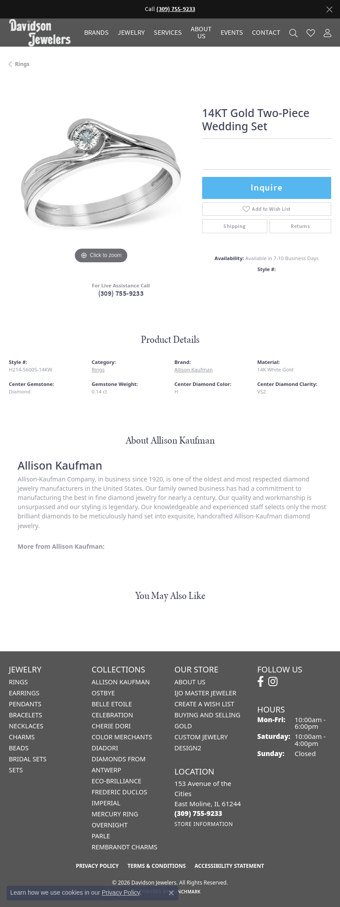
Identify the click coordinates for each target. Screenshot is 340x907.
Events (232, 32)
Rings (22, 64)
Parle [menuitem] (101, 836)
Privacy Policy (97, 866)
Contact (266, 32)
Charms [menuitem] (22, 737)
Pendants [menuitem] (25, 704)
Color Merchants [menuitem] (122, 737)
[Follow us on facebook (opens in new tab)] (260, 681)
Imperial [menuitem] (106, 803)
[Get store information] (203, 824)
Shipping (234, 226)
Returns (300, 226)
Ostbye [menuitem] (103, 693)
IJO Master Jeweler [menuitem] (205, 693)
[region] (101, 173)
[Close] (329, 9)
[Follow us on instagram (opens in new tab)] (272, 681)
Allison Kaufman (193, 369)
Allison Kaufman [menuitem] (121, 682)
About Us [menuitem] (189, 682)
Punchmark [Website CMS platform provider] (186, 892)
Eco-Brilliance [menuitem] (116, 781)
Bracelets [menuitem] (25, 715)
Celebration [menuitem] (112, 715)
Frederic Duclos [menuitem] (119, 792)
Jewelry (131, 32)
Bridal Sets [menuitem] (28, 759)
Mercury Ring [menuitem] (115, 814)
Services (168, 32)
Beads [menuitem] (19, 748)
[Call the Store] (198, 813)
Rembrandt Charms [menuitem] (124, 847)
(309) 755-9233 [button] (175, 9)
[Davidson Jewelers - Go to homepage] (42, 32)
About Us (201, 33)
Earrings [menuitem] (24, 693)
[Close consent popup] (171, 893)
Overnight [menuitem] (110, 825)
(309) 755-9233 (121, 293)
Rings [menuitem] (18, 682)
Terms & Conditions (156, 866)
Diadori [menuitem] (105, 748)
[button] (293, 33)
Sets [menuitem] (16, 770)
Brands (96, 32)
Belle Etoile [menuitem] (112, 704)
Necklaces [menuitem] (26, 726)
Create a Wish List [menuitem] (204, 704)
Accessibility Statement (229, 866)
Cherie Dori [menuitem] (111, 726)
